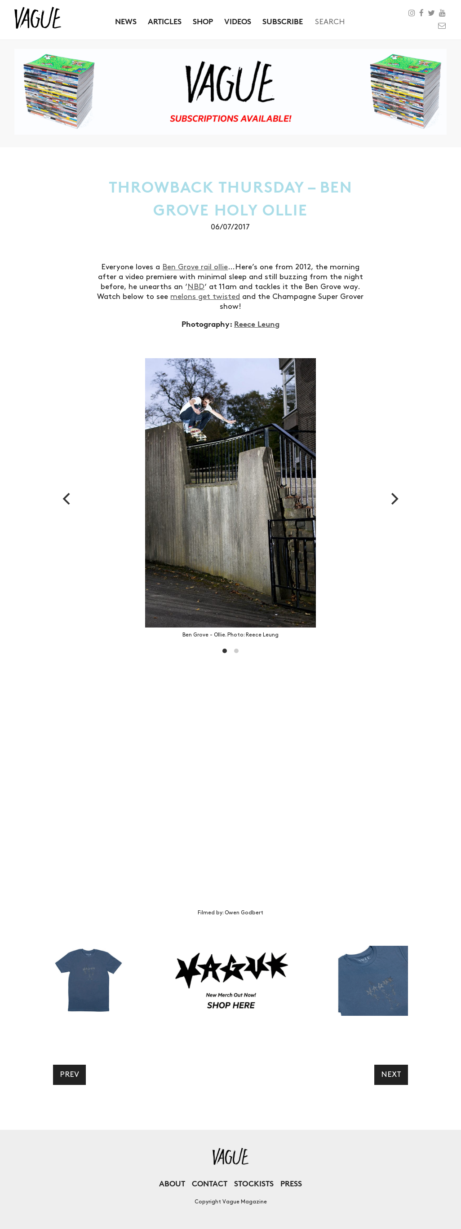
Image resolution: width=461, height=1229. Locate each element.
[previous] (67, 499)
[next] (393, 499)
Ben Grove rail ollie (195, 267)
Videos (237, 21)
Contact (209, 1183)
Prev (69, 1074)
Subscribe (282, 21)
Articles (165, 21)
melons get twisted (205, 296)
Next (391, 1074)
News (126, 21)
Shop (203, 21)
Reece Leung (256, 324)
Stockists (254, 1183)
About (172, 1183)
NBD (195, 286)
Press (291, 1183)
